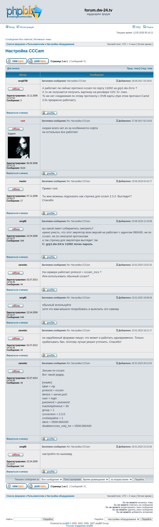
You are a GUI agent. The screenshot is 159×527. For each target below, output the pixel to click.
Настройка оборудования (60, 44)
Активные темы (42, 39)
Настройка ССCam (24, 50)
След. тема (146, 68)
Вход (10, 27)
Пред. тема (133, 68)
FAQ (136, 27)
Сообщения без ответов (18, 39)
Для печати (13, 68)
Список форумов (16, 44)
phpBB (65, 523)
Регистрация (25, 27)
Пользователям (35, 44)
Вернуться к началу (17, 113)
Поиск (148, 27)
